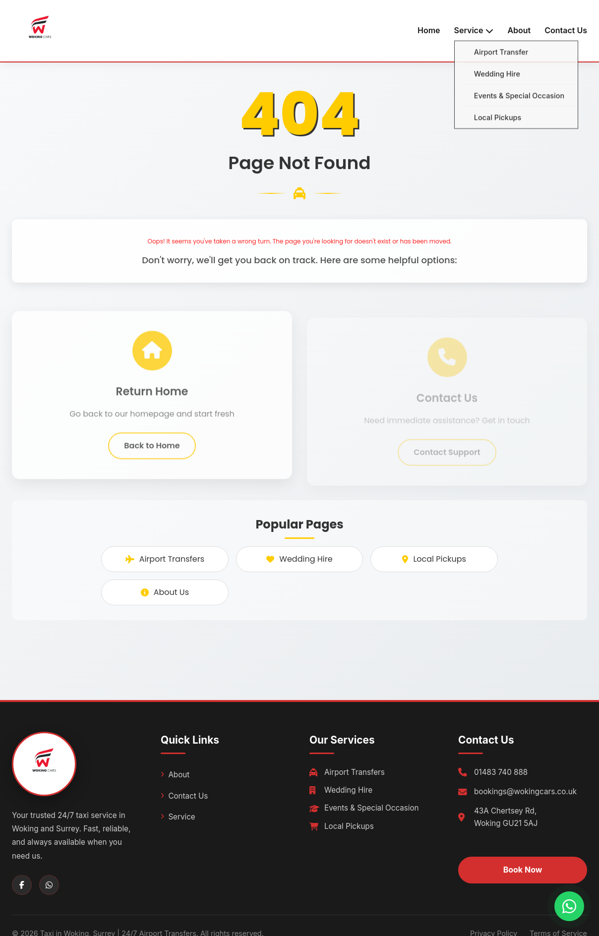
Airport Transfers (164, 559)
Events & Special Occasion (364, 808)
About (519, 30)
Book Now (522, 870)
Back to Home (152, 450)
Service (181, 816)
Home (429, 30)
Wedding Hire (299, 559)
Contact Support (447, 457)
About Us (165, 592)
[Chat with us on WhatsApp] (569, 906)
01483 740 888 (501, 772)
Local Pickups (434, 559)
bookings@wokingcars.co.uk (525, 791)
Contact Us (565, 30)
